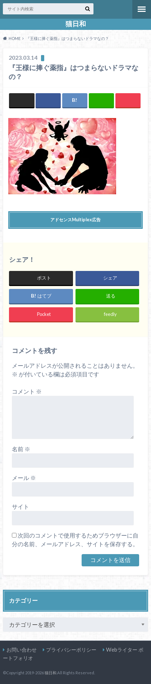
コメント (27, 391)
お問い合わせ (21, 650)
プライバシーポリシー (71, 650)
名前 (21, 448)
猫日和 (75, 24)
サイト (20, 506)
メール (24, 477)
